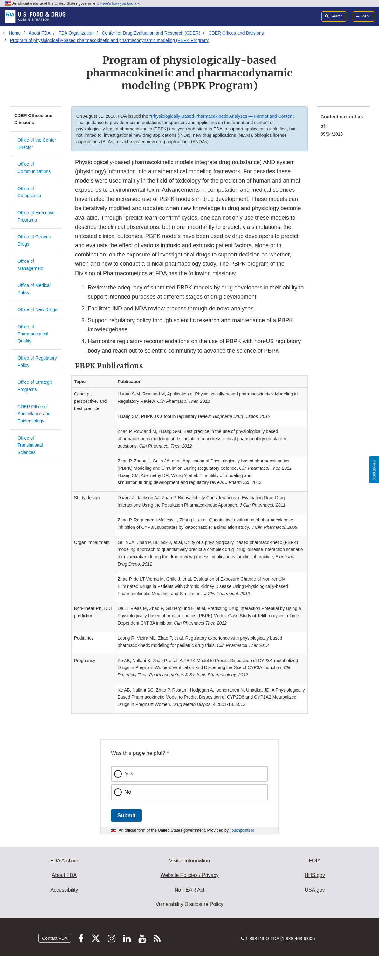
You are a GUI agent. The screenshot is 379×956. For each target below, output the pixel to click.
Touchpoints (240, 830)
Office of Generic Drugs (34, 240)
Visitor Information (189, 860)
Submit (126, 816)
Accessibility (64, 890)
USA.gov (315, 890)
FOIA (314, 860)
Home (15, 33)
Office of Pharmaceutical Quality (32, 333)
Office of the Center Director (36, 143)
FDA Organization (76, 33)
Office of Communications (34, 168)
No (127, 792)
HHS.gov (315, 875)
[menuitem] (343, 127)
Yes (128, 774)
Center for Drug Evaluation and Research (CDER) (151, 33)
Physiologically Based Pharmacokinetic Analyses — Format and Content (222, 116)
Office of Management (30, 265)
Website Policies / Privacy (190, 875)
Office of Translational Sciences (30, 445)
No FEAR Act (189, 890)
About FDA (39, 33)
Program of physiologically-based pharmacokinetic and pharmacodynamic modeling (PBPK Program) (109, 40)
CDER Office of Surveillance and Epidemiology (34, 413)
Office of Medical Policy (34, 289)
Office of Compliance (29, 192)
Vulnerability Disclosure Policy (190, 904)
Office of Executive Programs (35, 216)
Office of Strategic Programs (35, 386)
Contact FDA (54, 938)
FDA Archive (64, 860)
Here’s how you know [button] (120, 3)
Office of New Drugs (37, 309)
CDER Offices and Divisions (236, 33)
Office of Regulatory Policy (37, 361)
